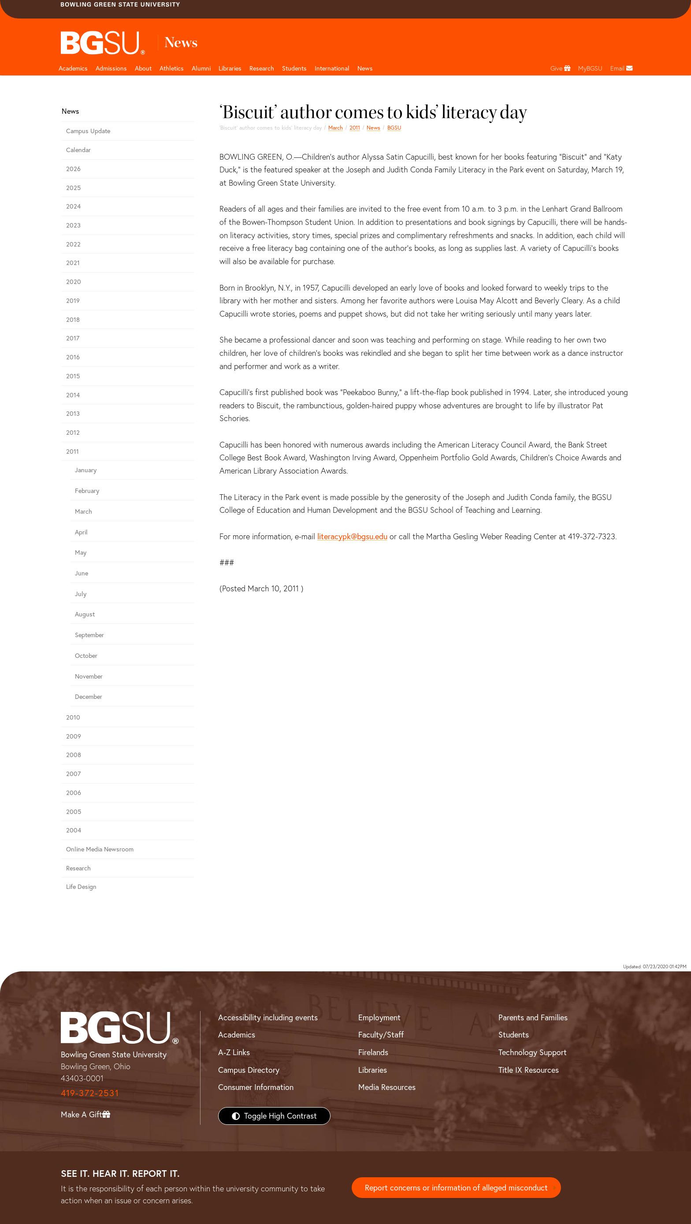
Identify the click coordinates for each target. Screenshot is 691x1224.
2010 (73, 717)
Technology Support (532, 1052)
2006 (73, 793)
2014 (73, 395)
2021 (73, 263)
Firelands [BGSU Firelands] (373, 1052)
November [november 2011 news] (89, 676)
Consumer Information (255, 1087)
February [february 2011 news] (87, 491)
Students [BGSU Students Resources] (513, 1035)
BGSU (394, 127)
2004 (73, 830)
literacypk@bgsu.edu (352, 536)
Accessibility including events (268, 1017)
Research (78, 868)
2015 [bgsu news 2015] (73, 376)
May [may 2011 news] (80, 552)
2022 (73, 244)
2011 (354, 127)
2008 (73, 755)
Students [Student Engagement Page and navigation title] (294, 68)
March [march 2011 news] (335, 127)
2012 (73, 433)
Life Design (81, 887)
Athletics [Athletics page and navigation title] (172, 68)
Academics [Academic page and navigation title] (73, 68)
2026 (73, 169)
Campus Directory (248, 1070)
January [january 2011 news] (86, 470)
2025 (73, 188)
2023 (73, 225)
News (373, 127)
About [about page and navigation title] (143, 68)
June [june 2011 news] (81, 573)
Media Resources (387, 1087)
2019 (73, 301)
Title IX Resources (528, 1070)
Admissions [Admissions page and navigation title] (111, 68)
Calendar (78, 150)
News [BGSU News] (365, 68)
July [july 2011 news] (80, 594)
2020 (73, 282)
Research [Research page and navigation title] (261, 68)
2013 (73, 414)
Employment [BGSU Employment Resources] (379, 1017)
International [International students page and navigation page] (332, 68)
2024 (73, 206)
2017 (72, 338)
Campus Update (88, 131)
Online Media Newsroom (100, 849)
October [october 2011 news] (86, 656)
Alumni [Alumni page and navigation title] (201, 68)
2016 (73, 357)
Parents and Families (533, 1017)
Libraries (230, 68)
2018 (73, 320)
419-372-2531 (90, 1092)
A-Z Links (234, 1052)
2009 (73, 736)
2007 (73, 774)
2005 (73, 812)
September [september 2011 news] (89, 635)
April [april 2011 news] (81, 532)
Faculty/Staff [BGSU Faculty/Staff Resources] (381, 1035)
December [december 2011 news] (88, 697)
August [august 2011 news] (85, 614)
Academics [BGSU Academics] (236, 1035)
